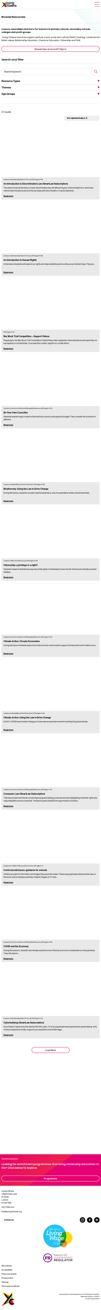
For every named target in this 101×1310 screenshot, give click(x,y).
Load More (50, 1050)
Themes (6, 87)
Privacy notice (7, 1278)
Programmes (50, 1178)
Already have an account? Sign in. (50, 49)
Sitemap (5, 1282)
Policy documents (9, 1274)
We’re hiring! (6, 1265)
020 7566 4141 (7, 1207)
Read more (8, 196)
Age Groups (8, 94)
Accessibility (6, 1270)
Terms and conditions (10, 1286)
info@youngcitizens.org (11, 1211)
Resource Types (10, 81)
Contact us (9, 1220)
